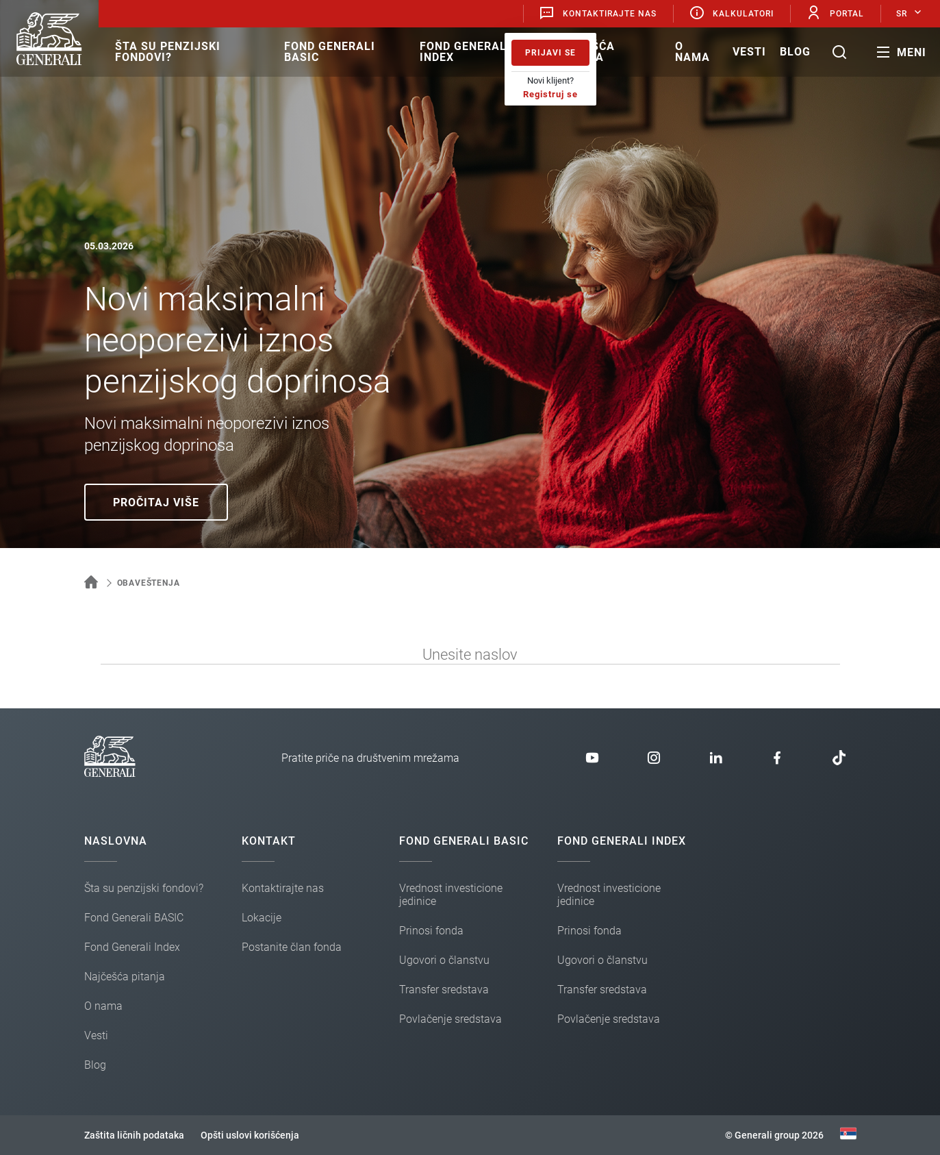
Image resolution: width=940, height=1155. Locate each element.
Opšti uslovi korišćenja (250, 1135)
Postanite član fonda (292, 947)
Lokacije (261, 917)
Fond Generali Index (465, 52)
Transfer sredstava (444, 989)
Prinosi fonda (431, 930)
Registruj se (550, 94)
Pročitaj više (156, 502)
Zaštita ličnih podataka (134, 1135)
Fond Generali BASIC (329, 52)
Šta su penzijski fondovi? (167, 52)
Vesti (749, 51)
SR (901, 13)
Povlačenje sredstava (450, 1019)
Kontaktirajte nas (598, 13)
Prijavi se (550, 53)
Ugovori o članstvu (444, 960)
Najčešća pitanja (584, 52)
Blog (795, 51)
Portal (835, 13)
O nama (692, 52)
